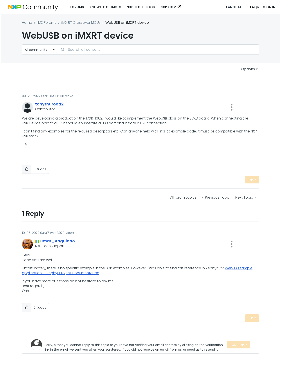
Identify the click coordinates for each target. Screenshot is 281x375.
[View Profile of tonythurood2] (49, 104)
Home (27, 22)
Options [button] (248, 69)
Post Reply (238, 344)
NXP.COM (168, 7)
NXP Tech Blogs (141, 7)
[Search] (158, 49)
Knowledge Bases (105, 7)
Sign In (269, 7)
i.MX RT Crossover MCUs (81, 22)
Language (235, 7)
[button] (231, 107)
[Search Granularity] (40, 49)
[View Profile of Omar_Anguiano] (57, 241)
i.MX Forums (46, 22)
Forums (77, 7)
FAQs (254, 7)
